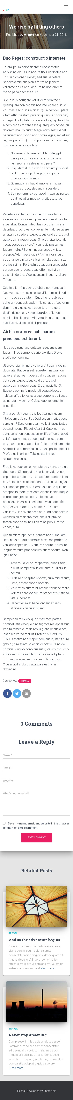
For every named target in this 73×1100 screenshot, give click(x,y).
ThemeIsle (49, 1090)
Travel (25, 681)
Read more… (48, 968)
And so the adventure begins (34, 939)
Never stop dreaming (28, 1035)
